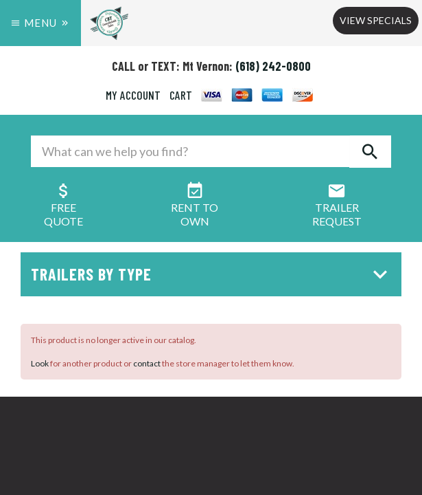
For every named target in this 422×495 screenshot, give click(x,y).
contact (147, 363)
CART (180, 94)
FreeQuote (63, 207)
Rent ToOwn (194, 207)
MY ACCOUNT (133, 94)
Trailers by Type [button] (213, 274)
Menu (40, 22)
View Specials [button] (376, 20)
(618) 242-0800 (273, 66)
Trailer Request (337, 207)
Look (40, 363)
